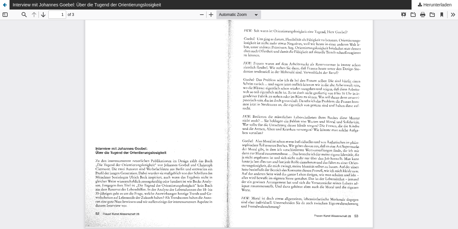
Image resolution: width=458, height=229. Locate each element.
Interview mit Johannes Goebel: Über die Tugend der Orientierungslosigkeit (87, 4)
